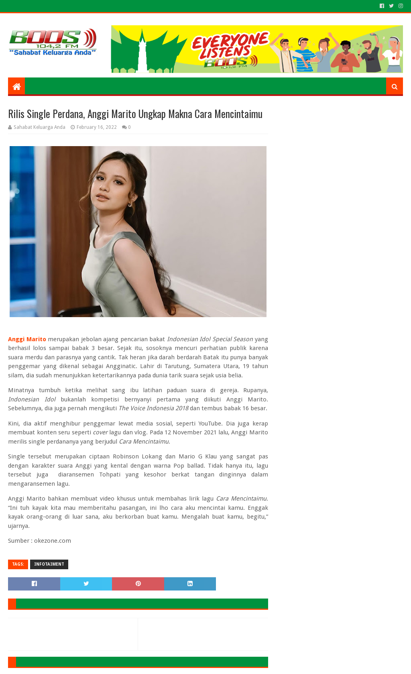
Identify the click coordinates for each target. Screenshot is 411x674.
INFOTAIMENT (49, 564)
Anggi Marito (27, 339)
